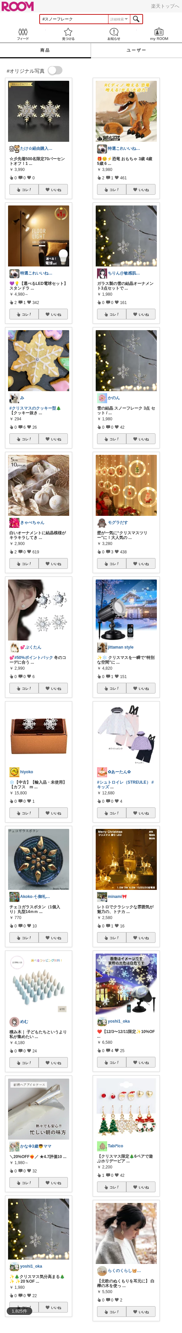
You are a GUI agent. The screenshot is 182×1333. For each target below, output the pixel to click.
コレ (27, 189)
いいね (56, 189)
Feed (23, 34)
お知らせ (114, 34)
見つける (68, 34)
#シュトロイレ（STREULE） (123, 782)
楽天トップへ (165, 6)
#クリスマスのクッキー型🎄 (35, 408)
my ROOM (159, 34)
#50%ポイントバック (33, 657)
